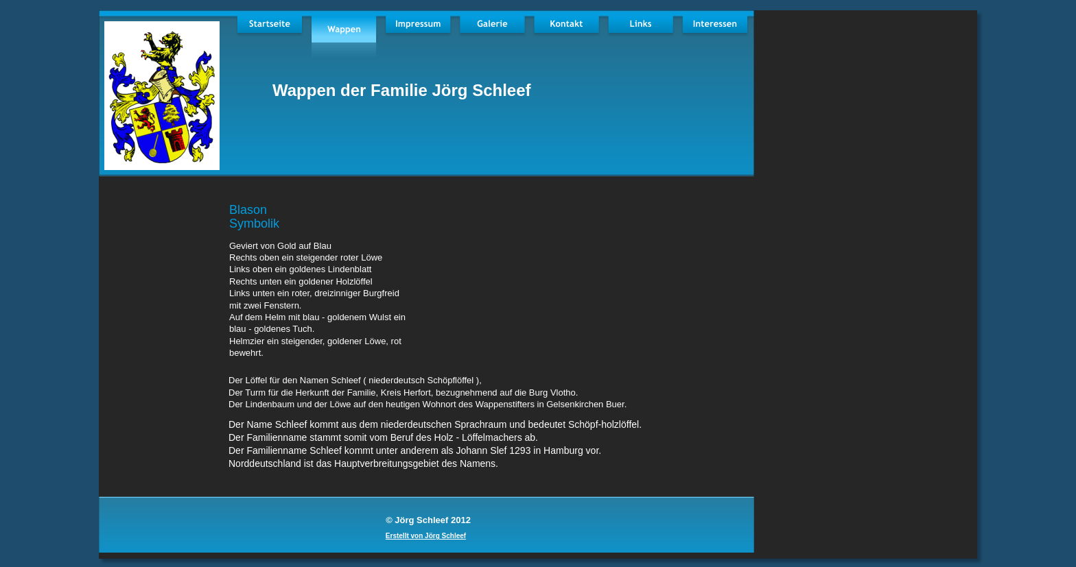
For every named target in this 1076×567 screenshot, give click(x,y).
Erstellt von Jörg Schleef (426, 536)
